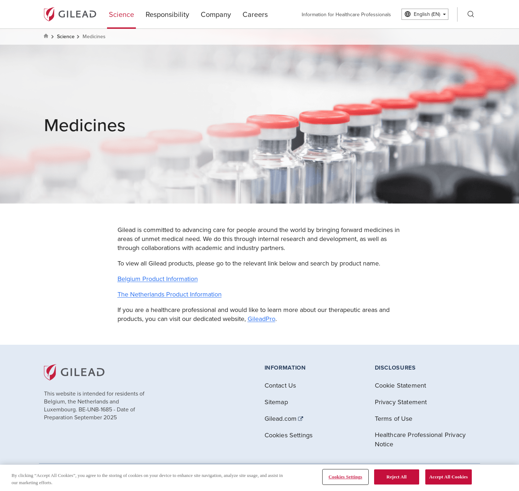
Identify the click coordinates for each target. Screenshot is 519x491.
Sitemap (276, 401)
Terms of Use (394, 418)
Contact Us (280, 385)
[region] (259, 478)
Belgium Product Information (157, 278)
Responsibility (167, 14)
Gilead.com (281, 418)
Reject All (396, 476)
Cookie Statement (400, 385)
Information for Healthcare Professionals (346, 14)
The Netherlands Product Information (169, 294)
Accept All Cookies (448, 476)
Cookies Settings (289, 434)
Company (216, 14)
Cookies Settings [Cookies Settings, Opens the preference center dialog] (345, 476)
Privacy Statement (401, 401)
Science (121, 14)
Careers (255, 14)
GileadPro (261, 318)
